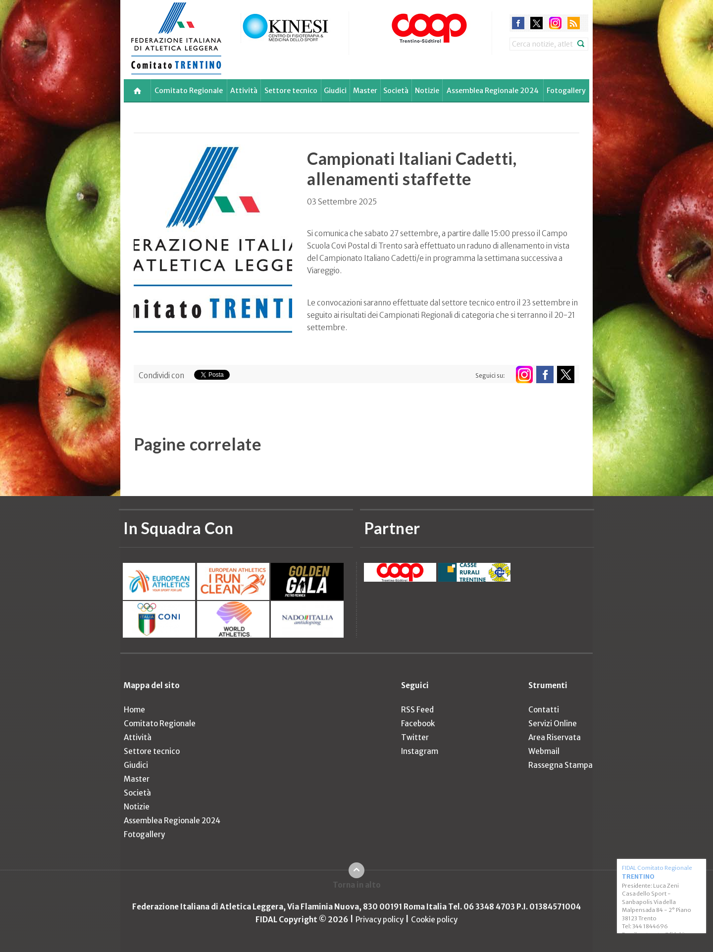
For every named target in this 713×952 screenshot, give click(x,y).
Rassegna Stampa (560, 765)
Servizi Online (552, 723)
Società (395, 90)
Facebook (418, 723)
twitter (536, 23)
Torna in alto (357, 885)
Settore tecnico (290, 90)
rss (573, 23)
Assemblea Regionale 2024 (493, 90)
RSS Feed (417, 709)
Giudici (335, 90)
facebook (518, 23)
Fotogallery (566, 90)
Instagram (419, 751)
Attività (243, 90)
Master (365, 90)
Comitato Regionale (188, 90)
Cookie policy (434, 919)
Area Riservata (554, 737)
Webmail (544, 751)
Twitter (415, 737)
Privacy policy (380, 919)
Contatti (543, 709)
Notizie (427, 90)
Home (134, 709)
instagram (555, 23)
